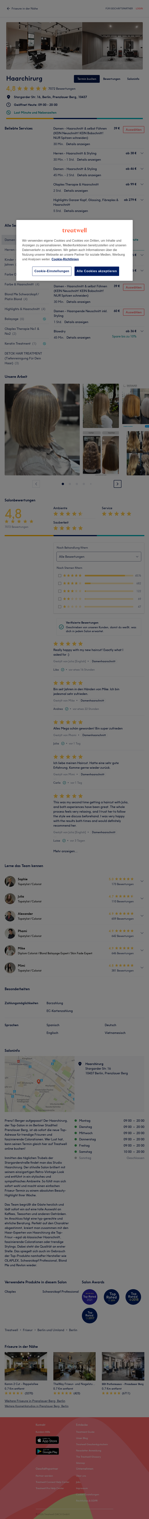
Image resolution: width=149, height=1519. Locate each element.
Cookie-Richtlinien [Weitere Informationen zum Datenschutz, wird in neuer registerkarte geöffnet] (65, 259)
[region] (74, 250)
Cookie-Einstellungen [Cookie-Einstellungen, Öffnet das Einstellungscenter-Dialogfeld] (51, 271)
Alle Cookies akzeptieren (97, 271)
